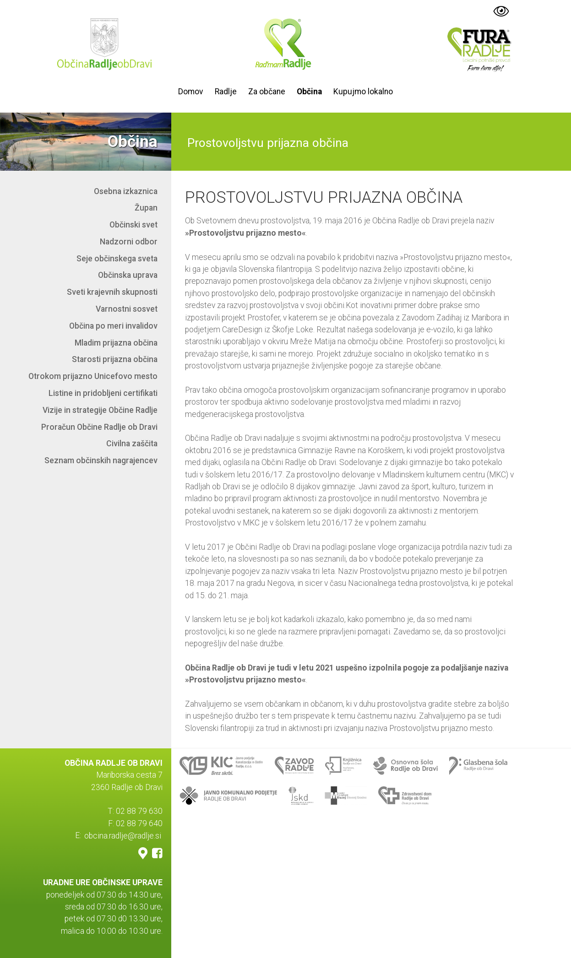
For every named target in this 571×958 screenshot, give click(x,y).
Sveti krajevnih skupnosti (112, 292)
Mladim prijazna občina (116, 342)
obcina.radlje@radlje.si (122, 835)
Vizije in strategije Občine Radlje (100, 410)
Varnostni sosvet (127, 309)
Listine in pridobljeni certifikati (103, 393)
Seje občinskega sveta (117, 258)
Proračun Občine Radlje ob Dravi (99, 427)
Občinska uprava (128, 275)
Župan (146, 207)
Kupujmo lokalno (363, 91)
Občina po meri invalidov (113, 325)
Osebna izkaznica (126, 191)
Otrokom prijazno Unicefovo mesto (93, 376)
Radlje (226, 91)
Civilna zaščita (132, 443)
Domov (190, 91)
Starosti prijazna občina (115, 359)
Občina (309, 91)
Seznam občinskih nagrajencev (101, 460)
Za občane (266, 91)
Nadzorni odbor (129, 241)
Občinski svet (133, 224)
